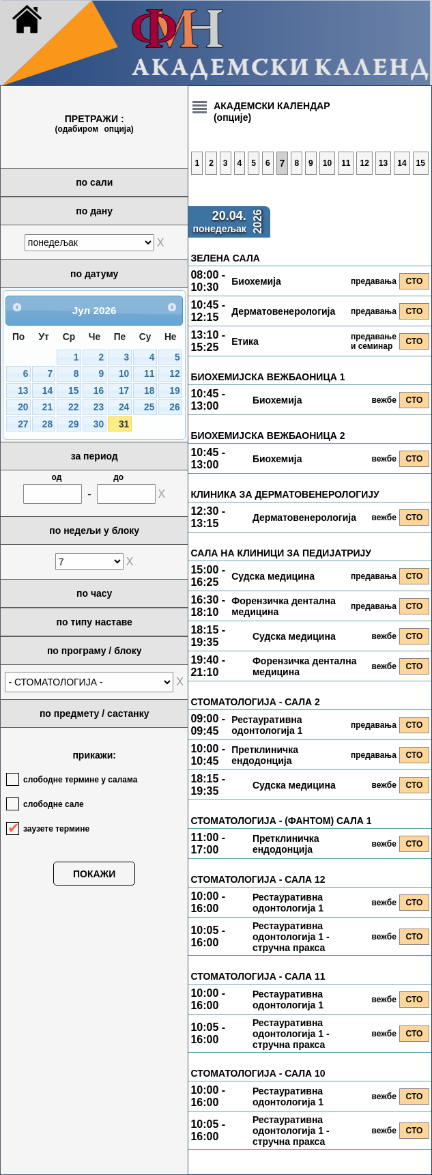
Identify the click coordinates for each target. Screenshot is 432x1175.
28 (47, 424)
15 (73, 391)
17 (124, 391)
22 (73, 407)
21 (47, 407)
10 (124, 374)
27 (23, 424)
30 (98, 424)
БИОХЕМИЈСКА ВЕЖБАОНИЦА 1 (267, 376)
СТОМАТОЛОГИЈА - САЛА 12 (257, 879)
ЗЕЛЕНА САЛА (224, 258)
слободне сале (53, 804)
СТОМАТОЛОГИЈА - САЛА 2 (254, 701)
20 (23, 407)
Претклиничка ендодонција (264, 755)
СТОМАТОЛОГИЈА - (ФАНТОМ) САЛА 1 (280, 820)
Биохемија (256, 281)
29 (73, 424)
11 (149, 374)
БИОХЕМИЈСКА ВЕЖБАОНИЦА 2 (267, 435)
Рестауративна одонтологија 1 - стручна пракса (291, 936)
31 (124, 424)
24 (124, 407)
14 (47, 391)
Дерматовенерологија (283, 311)
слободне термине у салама (80, 779)
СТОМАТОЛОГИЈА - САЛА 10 (257, 1073)
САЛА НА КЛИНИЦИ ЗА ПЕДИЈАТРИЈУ (280, 553)
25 (149, 407)
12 (174, 374)
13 (23, 391)
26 (174, 407)
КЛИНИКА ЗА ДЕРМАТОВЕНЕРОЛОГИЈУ (284, 494)
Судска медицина (273, 576)
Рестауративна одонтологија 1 (266, 725)
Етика (245, 341)
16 (98, 391)
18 (149, 391)
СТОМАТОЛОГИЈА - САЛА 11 (257, 976)
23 (98, 407)
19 (174, 391)
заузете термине (56, 829)
